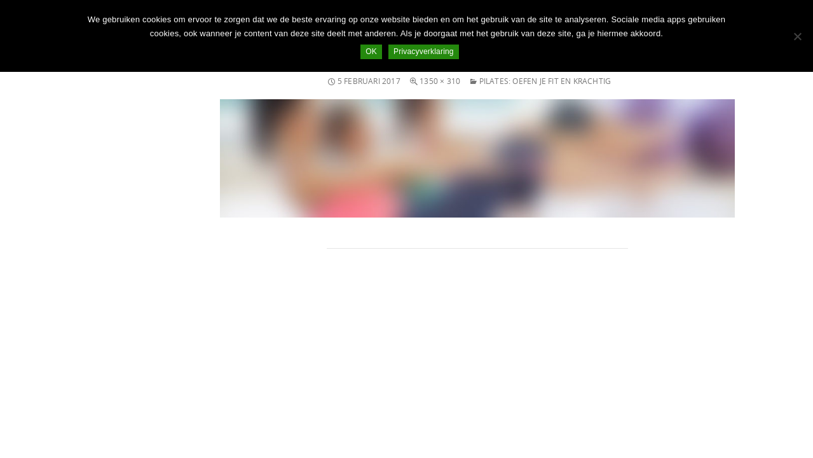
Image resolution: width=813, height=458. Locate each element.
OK (371, 51)
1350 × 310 (440, 81)
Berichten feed (46, 369)
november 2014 (48, 224)
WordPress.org (46, 400)
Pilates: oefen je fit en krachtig (545, 81)
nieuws (31, 289)
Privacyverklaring (423, 51)
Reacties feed (44, 385)
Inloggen (35, 354)
